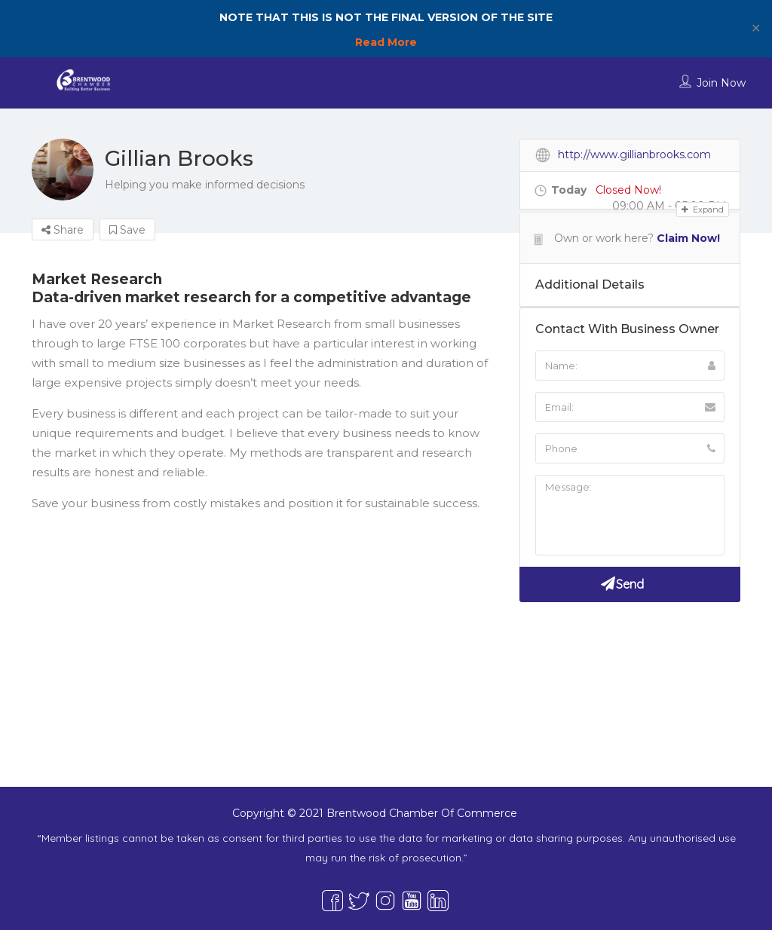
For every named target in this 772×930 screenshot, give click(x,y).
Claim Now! (688, 238)
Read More (386, 42)
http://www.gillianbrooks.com (634, 154)
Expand (703, 209)
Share (62, 230)
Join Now (721, 83)
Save (127, 230)
